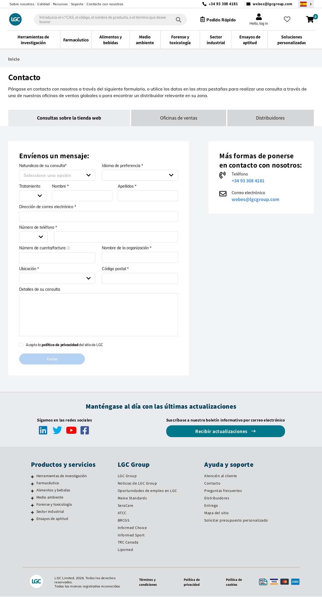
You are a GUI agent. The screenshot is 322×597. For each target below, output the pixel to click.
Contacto (212, 483)
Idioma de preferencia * (122, 165)
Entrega (211, 505)
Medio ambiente (50, 497)
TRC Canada (128, 542)
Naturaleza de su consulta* (43, 165)
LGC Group (127, 476)
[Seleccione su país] (306, 4)
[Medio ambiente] (32, 498)
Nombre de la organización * (126, 247)
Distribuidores (216, 498)
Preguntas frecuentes (223, 491)
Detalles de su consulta (39, 289)
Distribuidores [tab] (270, 118)
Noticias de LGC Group (137, 483)
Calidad (43, 4)
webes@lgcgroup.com (272, 4)
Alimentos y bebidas (53, 490)
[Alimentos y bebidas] (32, 491)
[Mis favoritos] (289, 19)
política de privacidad (60, 345)
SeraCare (125, 505)
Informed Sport (131, 535)
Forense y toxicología (54, 504)
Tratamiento (29, 186)
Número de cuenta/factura (44, 247)
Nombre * (60, 186)
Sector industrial (50, 512)
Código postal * (115, 268)
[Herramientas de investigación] (32, 477)
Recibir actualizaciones (222, 432)
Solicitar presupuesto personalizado (236, 520)
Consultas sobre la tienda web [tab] (69, 118)
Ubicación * (29, 268)
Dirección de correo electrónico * (47, 206)
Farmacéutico (47, 483)
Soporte (77, 4)
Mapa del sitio (216, 513)
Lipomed (125, 550)
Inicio (14, 59)
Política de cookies (233, 582)
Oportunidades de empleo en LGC (147, 491)
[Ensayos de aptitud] (32, 519)
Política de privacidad (190, 582)
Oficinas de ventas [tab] (178, 118)
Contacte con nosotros (105, 4)
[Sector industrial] (32, 512)
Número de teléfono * (38, 227)
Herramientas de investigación (61, 476)
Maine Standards (132, 498)
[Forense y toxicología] (32, 505)
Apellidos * (127, 186)
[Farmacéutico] (32, 484)
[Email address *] (98, 216)
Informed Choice (132, 527)
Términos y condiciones (146, 582)
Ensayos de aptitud (52, 519)
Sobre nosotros (22, 4)
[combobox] (106, 19)
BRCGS (124, 520)
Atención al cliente (220, 476)
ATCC (122, 513)
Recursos (60, 4)
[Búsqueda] (174, 19)
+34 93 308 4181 (248, 180)
